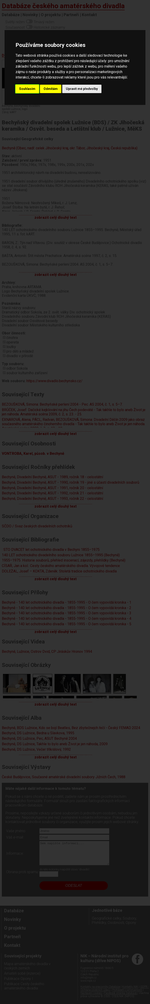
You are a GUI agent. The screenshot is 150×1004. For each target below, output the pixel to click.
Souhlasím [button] (27, 89)
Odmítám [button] (51, 89)
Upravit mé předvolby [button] (82, 89)
